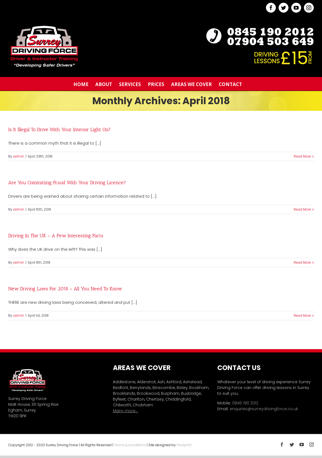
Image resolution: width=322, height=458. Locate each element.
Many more (124, 410)
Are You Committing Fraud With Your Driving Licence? (67, 183)
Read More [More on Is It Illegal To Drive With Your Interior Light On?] (302, 156)
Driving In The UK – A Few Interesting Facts (55, 236)
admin (18, 156)
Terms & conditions (130, 445)
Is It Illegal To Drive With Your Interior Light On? (59, 129)
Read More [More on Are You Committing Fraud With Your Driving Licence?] (302, 209)
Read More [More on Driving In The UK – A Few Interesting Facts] (302, 262)
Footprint (184, 445)
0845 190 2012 (245, 403)
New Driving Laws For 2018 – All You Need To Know (65, 289)
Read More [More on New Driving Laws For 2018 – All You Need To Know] (302, 315)
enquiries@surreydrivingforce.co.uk (264, 409)
